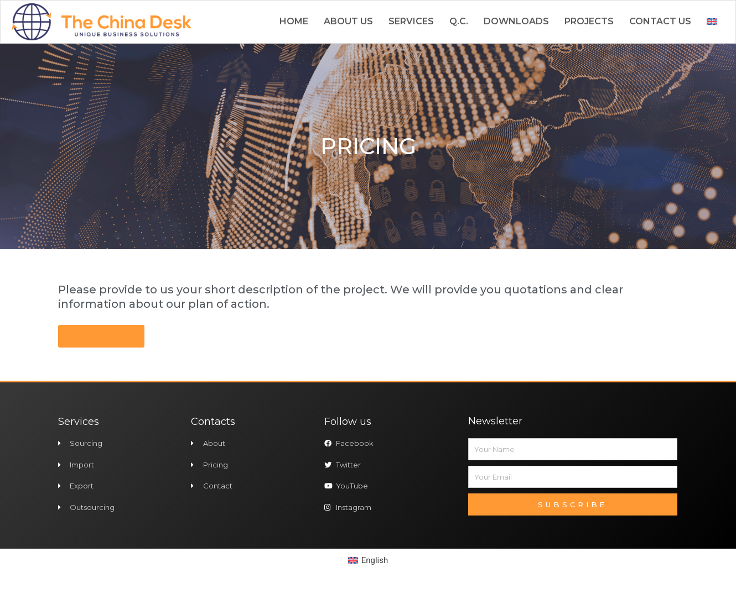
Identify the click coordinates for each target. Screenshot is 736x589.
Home (293, 21)
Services (411, 21)
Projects (589, 21)
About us (348, 21)
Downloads (516, 21)
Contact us (660, 21)
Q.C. (458, 21)
